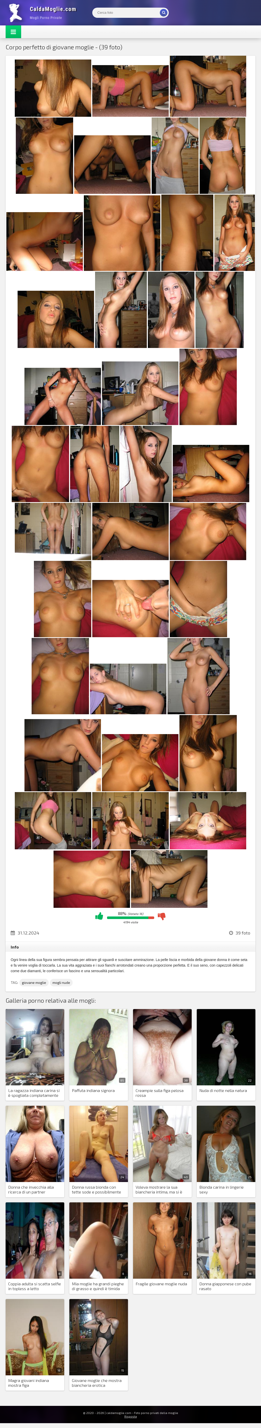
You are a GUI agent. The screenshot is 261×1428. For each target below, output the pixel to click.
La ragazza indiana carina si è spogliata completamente (34, 1093)
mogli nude (61, 982)
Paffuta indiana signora (93, 1090)
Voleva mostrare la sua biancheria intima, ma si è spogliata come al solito (159, 1190)
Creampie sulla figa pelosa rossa (160, 1093)
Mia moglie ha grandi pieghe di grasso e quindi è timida (98, 1286)
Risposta (130, 1416)
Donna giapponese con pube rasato (225, 1286)
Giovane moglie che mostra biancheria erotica (97, 1383)
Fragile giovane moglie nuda (161, 1283)
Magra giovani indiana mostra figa (28, 1383)
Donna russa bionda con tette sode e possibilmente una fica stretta (96, 1190)
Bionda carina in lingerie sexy (221, 1189)
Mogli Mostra (44, 12)
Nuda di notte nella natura (223, 1090)
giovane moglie (34, 982)
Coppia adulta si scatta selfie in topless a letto (34, 1286)
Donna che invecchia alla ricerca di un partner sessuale (31, 1190)
